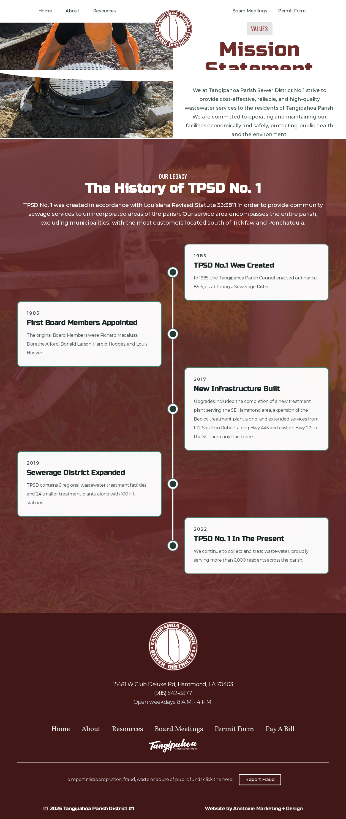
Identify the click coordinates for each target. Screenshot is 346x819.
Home (45, 11)
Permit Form (292, 11)
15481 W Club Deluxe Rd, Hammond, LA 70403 (173, 684)
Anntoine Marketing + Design (268, 808)
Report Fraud (260, 779)
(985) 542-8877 (173, 693)
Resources (104, 11)
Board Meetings (249, 11)
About (72, 11)
